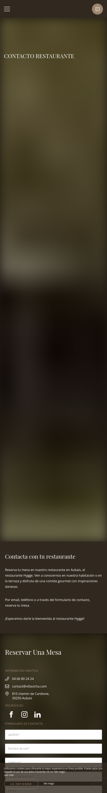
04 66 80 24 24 (23, 679)
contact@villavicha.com (29, 686)
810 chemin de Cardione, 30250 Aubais (30, 696)
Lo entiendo (21, 783)
